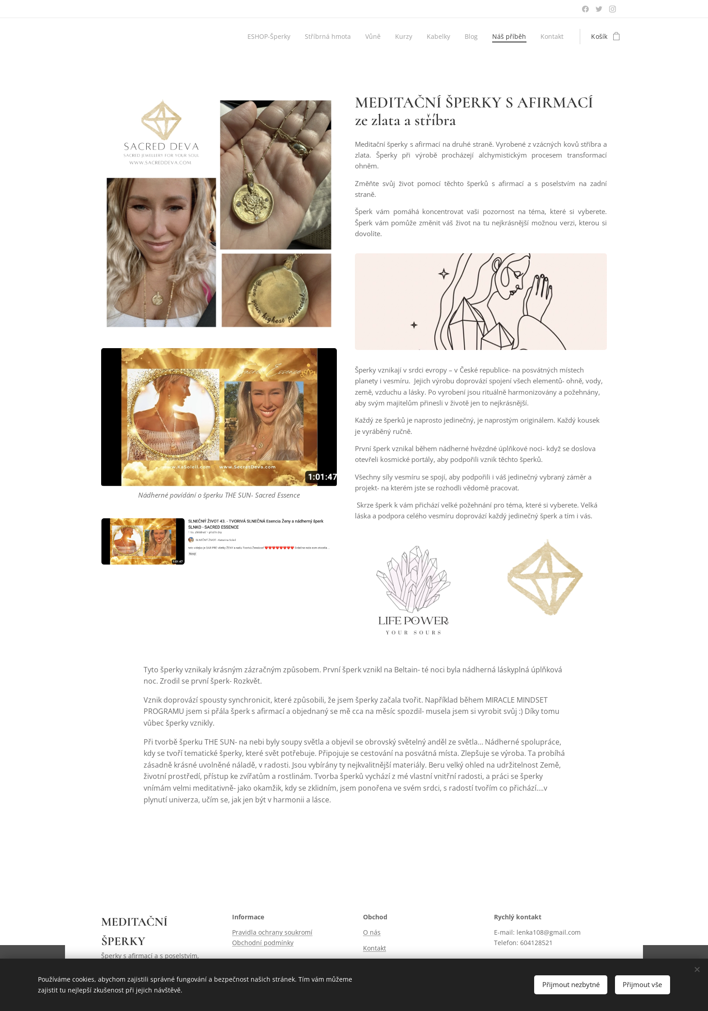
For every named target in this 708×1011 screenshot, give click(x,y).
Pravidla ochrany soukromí (272, 932)
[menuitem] (264, 36)
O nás (372, 932)
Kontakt (374, 948)
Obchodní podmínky (262, 942)
